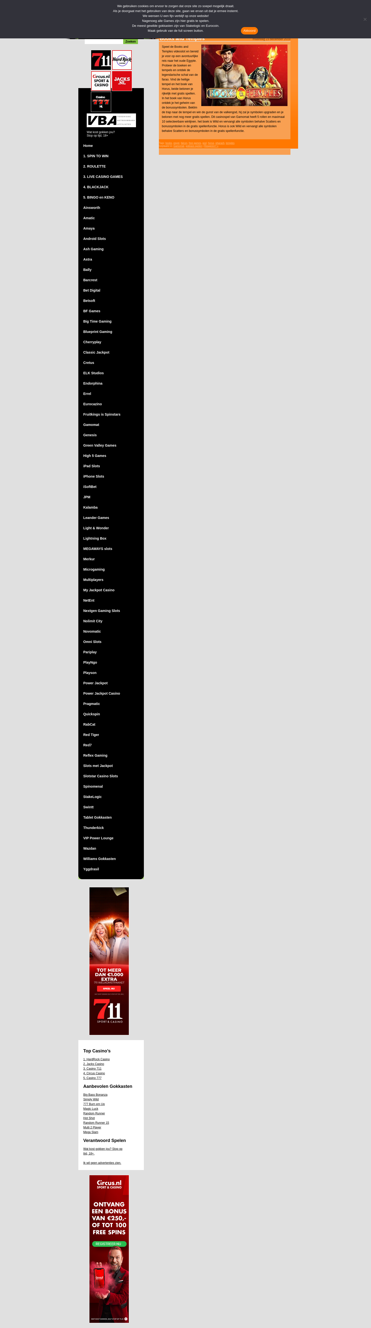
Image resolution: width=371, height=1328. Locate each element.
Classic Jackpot (96, 352)
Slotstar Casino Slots (100, 776)
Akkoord (249, 30)
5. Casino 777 (92, 1078)
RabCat (89, 724)
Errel (87, 394)
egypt (176, 143)
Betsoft (89, 301)
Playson (90, 673)
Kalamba (90, 507)
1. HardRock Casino (96, 1059)
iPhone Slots (93, 476)
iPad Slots (91, 466)
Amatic (89, 218)
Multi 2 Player (92, 1127)
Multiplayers (93, 580)
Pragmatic (91, 704)
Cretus (88, 363)
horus (211, 143)
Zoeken (130, 41)
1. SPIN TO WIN (95, 156)
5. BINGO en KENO (98, 197)
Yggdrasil (91, 869)
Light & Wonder (96, 528)
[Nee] (364, 19)
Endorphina (92, 383)
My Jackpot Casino (99, 590)
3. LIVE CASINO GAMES (103, 177)
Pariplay (90, 652)
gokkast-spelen (194, 146)
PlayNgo (90, 662)
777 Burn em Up (94, 1104)
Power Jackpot (95, 683)
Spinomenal (93, 786)
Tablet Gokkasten (97, 817)
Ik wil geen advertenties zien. (102, 1163)
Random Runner (94, 1113)
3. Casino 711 (92, 1068)
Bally (87, 270)
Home (88, 146)
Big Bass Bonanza (95, 1094)
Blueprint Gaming (97, 332)
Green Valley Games (100, 445)
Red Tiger (91, 735)
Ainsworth (91, 208)
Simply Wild (91, 1099)
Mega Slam (90, 1132)
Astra (87, 259)
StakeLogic (92, 797)
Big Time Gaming (97, 321)
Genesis (90, 435)
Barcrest (90, 280)
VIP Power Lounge (98, 838)
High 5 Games (94, 456)
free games (195, 143)
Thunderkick (93, 828)
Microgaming (94, 569)
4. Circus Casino (94, 1073)
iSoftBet (90, 487)
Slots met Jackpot (98, 766)
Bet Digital (91, 290)
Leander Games (96, 518)
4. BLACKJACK (96, 187)
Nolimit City (92, 621)
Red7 (87, 745)
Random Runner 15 (96, 1123)
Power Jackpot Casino (101, 693)
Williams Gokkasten (99, 859)
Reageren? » (211, 146)
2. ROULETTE (94, 166)
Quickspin (91, 714)
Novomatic (92, 631)
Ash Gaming (93, 249)
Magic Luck (90, 1108)
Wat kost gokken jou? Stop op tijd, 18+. (102, 1151)
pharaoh (220, 143)
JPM (86, 497)
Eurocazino (92, 404)
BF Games (91, 311)
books (169, 143)
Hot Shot (89, 1118)
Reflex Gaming (95, 755)
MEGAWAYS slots (97, 549)
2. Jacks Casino (93, 1064)
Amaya (89, 228)
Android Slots (94, 239)
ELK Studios (93, 373)
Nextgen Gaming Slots (101, 611)
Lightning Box (94, 538)
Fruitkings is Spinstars (101, 414)
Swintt (88, 807)
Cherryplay (92, 342)
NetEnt (88, 600)
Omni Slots (92, 642)
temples (230, 143)
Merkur (89, 559)
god (204, 143)
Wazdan (89, 848)
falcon (184, 143)
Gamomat (91, 425)
